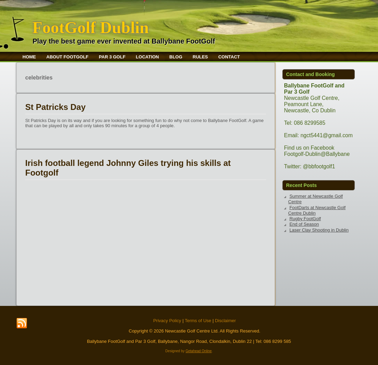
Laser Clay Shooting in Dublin (319, 230)
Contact (229, 56)
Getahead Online (199, 351)
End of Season (304, 224)
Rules (200, 56)
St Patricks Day (55, 107)
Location (147, 56)
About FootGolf (67, 56)
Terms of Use (198, 320)
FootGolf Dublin (90, 27)
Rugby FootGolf (305, 218)
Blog (175, 56)
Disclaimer (225, 320)
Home (29, 56)
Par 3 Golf (112, 56)
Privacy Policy (167, 320)
